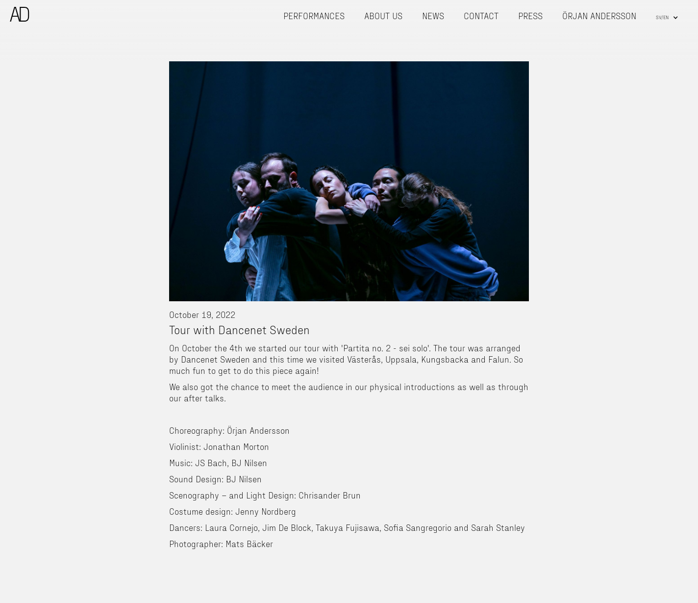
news (433, 15)
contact (481, 15)
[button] (667, 17)
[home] (19, 14)
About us (383, 15)
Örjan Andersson (599, 15)
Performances (314, 15)
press (530, 15)
